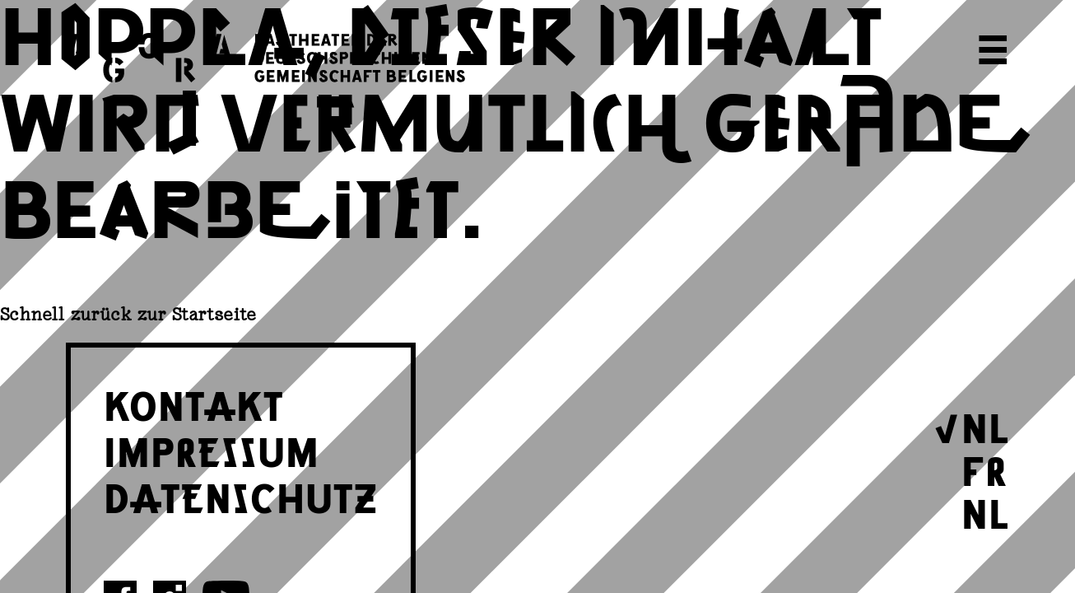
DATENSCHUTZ (241, 496)
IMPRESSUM (211, 450)
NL (985, 425)
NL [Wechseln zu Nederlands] (985, 511)
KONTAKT (194, 404)
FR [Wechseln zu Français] (984, 468)
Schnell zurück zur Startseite (128, 314)
